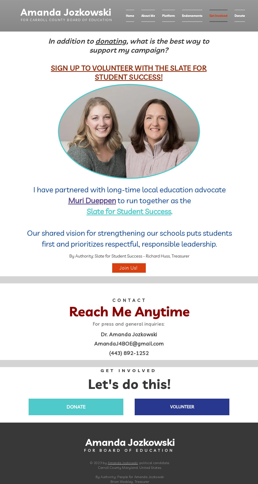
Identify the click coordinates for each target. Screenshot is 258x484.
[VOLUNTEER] (182, 407)
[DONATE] (76, 407)
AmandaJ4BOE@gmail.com (129, 343)
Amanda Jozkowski (62, 12)
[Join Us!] (129, 268)
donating (110, 41)
